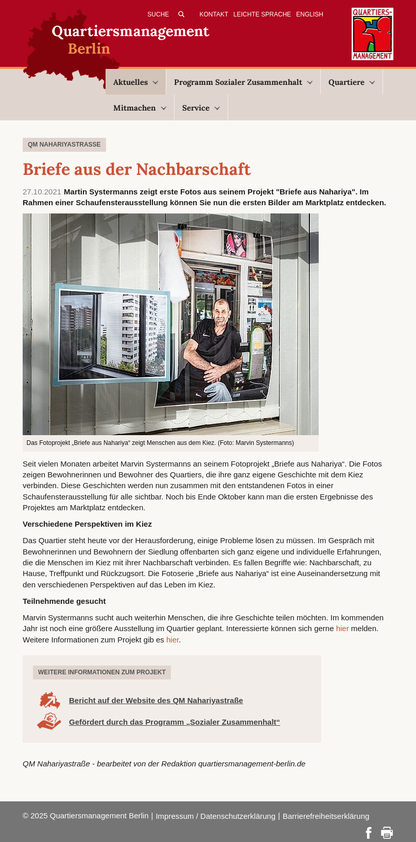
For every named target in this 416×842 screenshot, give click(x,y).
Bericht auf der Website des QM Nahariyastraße (156, 700)
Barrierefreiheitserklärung (326, 816)
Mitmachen (139, 108)
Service (201, 108)
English (309, 14)
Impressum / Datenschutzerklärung (215, 816)
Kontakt (214, 14)
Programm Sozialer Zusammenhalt (243, 82)
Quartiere (351, 82)
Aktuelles (135, 82)
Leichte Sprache (262, 14)
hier (342, 628)
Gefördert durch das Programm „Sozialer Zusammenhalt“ (174, 722)
